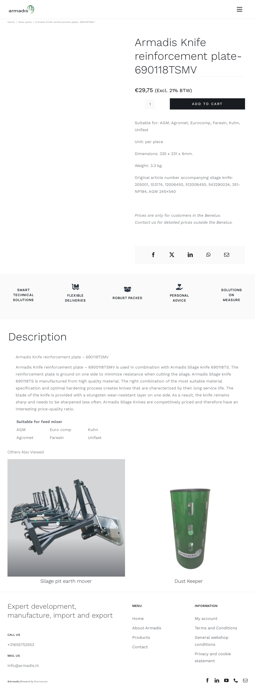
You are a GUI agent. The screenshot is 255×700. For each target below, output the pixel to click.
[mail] (245, 680)
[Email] (227, 255)
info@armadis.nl (23, 665)
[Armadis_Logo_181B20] (21, 7)
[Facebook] (153, 255)
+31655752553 (20, 644)
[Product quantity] (150, 104)
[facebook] (207, 680)
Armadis (14, 681)
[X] (172, 255)
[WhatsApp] (208, 255)
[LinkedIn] (190, 255)
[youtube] (226, 680)
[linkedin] (217, 680)
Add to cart (207, 104)
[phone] (236, 680)
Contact (142, 222)
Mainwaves (41, 681)
